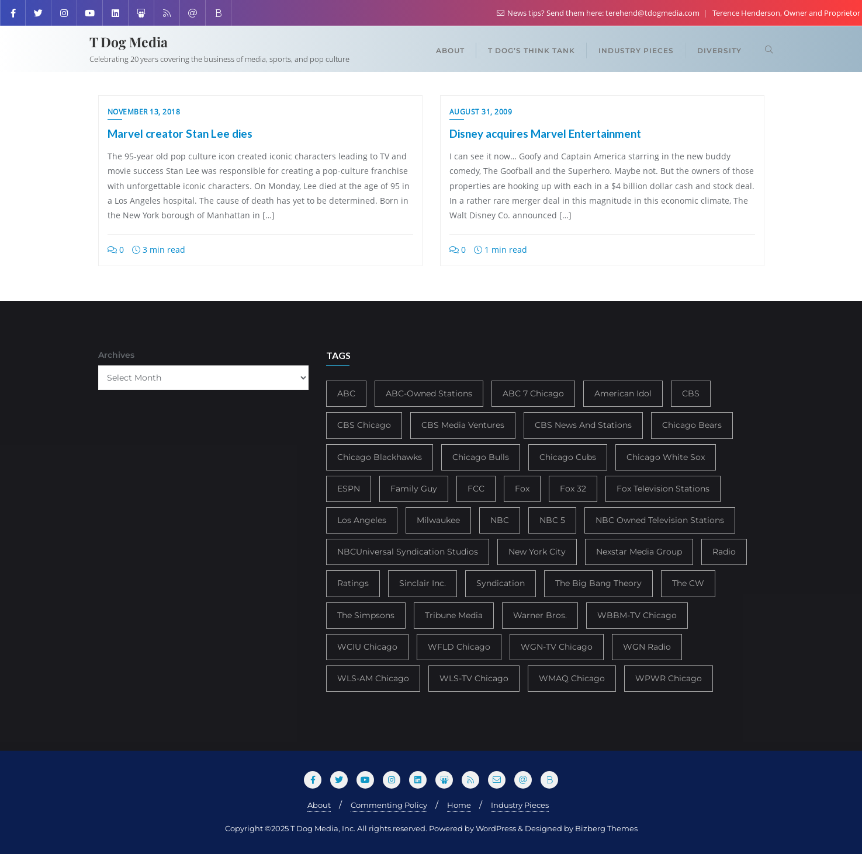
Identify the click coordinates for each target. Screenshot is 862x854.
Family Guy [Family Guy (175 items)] (413, 488)
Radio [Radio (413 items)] (724, 551)
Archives (116, 355)
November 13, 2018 (144, 112)
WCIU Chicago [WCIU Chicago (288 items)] (367, 647)
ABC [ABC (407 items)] (346, 393)
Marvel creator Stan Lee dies (180, 133)
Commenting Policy (389, 805)
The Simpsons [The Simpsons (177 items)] (365, 615)
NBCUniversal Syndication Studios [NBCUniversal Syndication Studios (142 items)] (407, 551)
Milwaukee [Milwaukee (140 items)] (438, 520)
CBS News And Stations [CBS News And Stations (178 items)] (583, 425)
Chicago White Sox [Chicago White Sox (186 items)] (665, 457)
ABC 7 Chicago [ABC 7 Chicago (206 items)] (533, 393)
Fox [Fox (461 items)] (522, 488)
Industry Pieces (520, 805)
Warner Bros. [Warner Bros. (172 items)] (540, 615)
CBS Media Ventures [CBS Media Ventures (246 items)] (462, 425)
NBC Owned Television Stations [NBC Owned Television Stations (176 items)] (660, 520)
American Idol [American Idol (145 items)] (623, 393)
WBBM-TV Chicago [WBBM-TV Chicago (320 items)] (637, 615)
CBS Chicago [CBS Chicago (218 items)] (364, 425)
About (319, 805)
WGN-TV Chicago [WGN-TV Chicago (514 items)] (557, 647)
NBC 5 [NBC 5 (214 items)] (552, 520)
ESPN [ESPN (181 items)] (348, 488)
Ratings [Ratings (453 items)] (353, 583)
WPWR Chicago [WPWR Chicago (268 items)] (668, 678)
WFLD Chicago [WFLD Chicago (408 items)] (459, 647)
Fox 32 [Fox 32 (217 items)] (573, 488)
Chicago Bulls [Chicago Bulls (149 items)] (480, 457)
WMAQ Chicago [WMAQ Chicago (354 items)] (572, 678)
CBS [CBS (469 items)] (691, 393)
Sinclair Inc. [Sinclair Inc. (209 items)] (422, 583)
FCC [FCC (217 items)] (476, 488)
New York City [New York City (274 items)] (537, 551)
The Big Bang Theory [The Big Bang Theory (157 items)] (598, 583)
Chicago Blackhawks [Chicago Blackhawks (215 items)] (379, 457)
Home (459, 805)
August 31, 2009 (481, 112)
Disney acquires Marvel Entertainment (545, 133)
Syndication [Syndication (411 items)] (500, 583)
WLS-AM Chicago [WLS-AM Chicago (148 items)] (373, 678)
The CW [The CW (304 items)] (688, 583)
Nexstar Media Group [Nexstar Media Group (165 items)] (639, 551)
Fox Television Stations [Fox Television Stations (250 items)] (663, 488)
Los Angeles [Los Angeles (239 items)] (361, 520)
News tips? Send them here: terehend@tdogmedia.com (599, 13)
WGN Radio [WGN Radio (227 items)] (647, 647)
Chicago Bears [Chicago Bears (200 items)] (692, 425)
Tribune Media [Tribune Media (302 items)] (454, 615)
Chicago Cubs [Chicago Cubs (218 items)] (567, 457)
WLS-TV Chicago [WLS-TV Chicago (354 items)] (473, 678)
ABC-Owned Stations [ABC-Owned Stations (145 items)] (429, 393)
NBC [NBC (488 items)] (499, 520)
